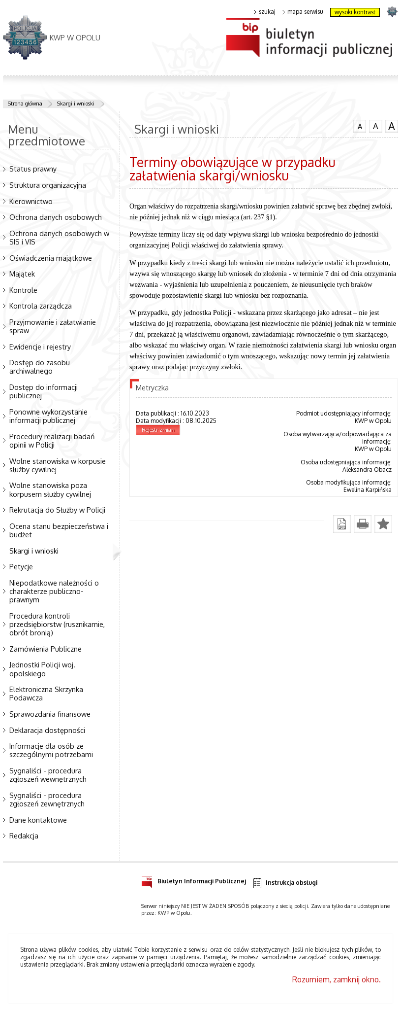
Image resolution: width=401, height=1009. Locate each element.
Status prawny (33, 168)
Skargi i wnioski (75, 103)
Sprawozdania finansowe (50, 713)
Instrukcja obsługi (284, 883)
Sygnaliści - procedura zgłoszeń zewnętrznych (47, 799)
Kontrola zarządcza (40, 305)
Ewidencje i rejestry (40, 346)
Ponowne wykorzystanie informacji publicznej (48, 415)
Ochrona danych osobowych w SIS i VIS (59, 237)
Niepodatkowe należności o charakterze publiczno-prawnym (54, 591)
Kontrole (23, 289)
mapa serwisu (302, 12)
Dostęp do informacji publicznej (43, 391)
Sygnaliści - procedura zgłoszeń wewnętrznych (48, 774)
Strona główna (25, 103)
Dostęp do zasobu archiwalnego (39, 366)
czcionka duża (391, 126)
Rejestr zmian (158, 429)
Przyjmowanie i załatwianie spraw (52, 326)
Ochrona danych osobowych (55, 216)
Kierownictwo (31, 201)
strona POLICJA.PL (392, 11)
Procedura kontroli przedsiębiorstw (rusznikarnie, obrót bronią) (57, 624)
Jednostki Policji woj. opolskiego (42, 668)
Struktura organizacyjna (47, 184)
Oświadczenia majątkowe (50, 257)
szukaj (265, 12)
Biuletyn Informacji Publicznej (193, 879)
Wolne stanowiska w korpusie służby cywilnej (57, 465)
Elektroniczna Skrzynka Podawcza (46, 693)
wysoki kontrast (355, 12)
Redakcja (23, 835)
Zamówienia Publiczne (45, 648)
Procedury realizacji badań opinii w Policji (51, 440)
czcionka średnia (375, 126)
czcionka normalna (359, 125)
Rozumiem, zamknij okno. (336, 979)
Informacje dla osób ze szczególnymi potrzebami (51, 750)
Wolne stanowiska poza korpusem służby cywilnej (50, 489)
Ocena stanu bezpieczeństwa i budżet (58, 530)
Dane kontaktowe (38, 819)
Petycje (21, 566)
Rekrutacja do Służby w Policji (57, 509)
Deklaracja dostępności (47, 730)
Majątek (22, 273)
